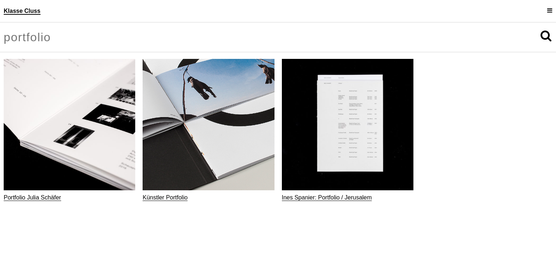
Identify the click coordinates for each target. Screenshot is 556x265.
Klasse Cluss (22, 11)
